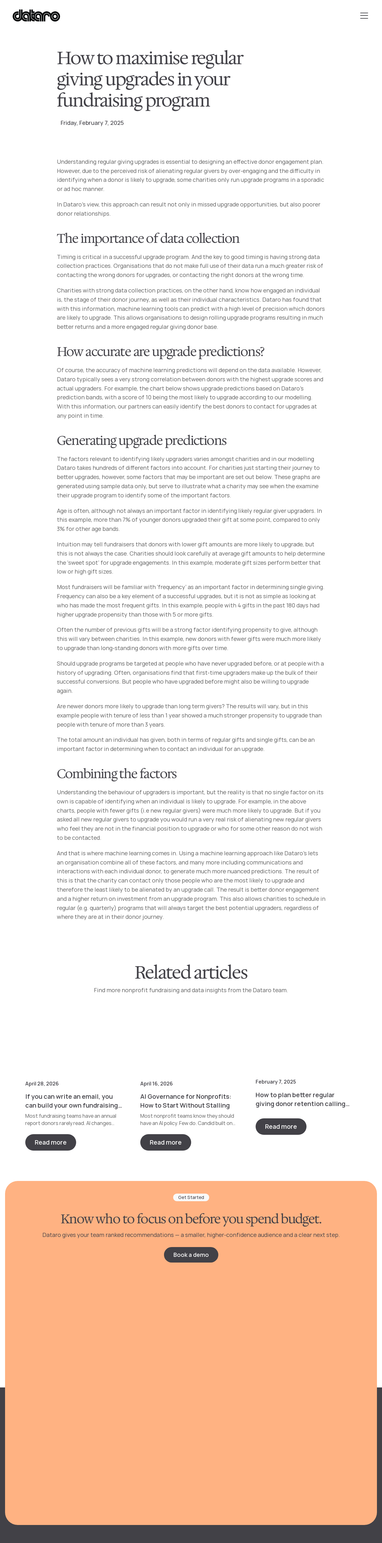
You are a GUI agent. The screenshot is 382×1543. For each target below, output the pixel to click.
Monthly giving (221, 1418)
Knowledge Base (313, 1446)
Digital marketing (224, 1403)
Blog (298, 1389)
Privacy (30, 1508)
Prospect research (135, 1446)
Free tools (305, 1403)
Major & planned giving (231, 1446)
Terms (53, 1508)
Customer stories (315, 1431)
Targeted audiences (137, 1418)
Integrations (127, 1460)
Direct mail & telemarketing (238, 1389)
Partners (303, 1460)
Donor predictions (135, 1389)
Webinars (304, 1418)
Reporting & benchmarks (144, 1403)
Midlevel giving (220, 1431)
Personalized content (139, 1431)
